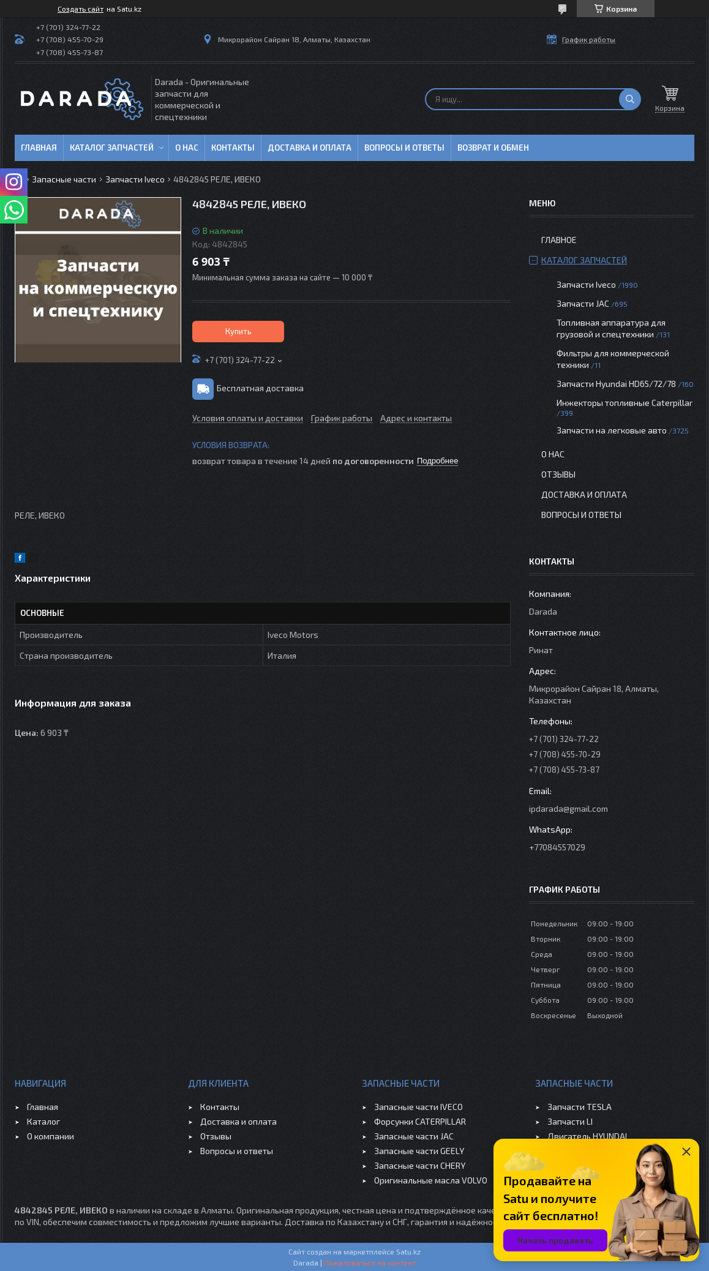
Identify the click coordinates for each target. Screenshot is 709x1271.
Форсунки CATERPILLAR (420, 1121)
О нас (186, 147)
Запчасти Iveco (135, 179)
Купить (238, 331)
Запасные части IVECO (418, 1106)
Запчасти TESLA (579, 1106)
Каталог (43, 1121)
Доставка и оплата (309, 147)
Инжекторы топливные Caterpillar (624, 402)
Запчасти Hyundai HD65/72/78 (616, 383)
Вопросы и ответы (404, 147)
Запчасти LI (570, 1121)
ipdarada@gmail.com (568, 808)
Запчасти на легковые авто (612, 430)
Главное (559, 239)
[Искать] (630, 99)
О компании (50, 1136)
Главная (39, 147)
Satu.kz (408, 1251)
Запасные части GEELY (419, 1150)
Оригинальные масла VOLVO (430, 1180)
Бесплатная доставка (260, 388)
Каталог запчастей (112, 147)
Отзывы (558, 474)
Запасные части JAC (414, 1136)
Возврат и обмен (493, 147)
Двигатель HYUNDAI (587, 1136)
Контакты (233, 147)
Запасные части (64, 179)
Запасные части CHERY (419, 1165)
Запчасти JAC (583, 303)
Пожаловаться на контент (370, 1262)
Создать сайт (80, 8)
